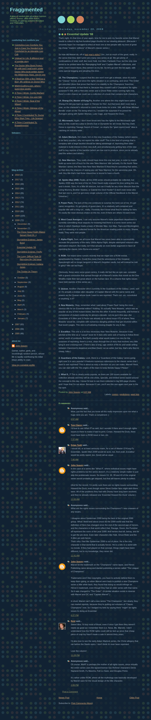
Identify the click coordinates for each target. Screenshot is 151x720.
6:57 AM (74, 419)
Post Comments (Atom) (82, 703)
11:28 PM (75, 655)
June (19, 296)
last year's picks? (93, 54)
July (19, 291)
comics (115, 394)
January (21, 318)
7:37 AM (74, 439)
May (19, 300)
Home (99, 697)
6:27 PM (74, 615)
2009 (17, 216)
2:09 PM (74, 685)
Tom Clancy (76, 425)
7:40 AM (74, 459)
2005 (17, 333)
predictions (124, 394)
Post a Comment (70, 692)
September (22, 282)
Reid (73, 621)
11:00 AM (75, 499)
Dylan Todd (76, 445)
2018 (17, 175)
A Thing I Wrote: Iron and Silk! (28, 97)
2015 (17, 188)
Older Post (134, 697)
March (20, 309)
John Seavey (77, 465)
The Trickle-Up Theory (27, 271)
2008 (17, 220)
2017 (17, 179)
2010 (17, 211)
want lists (135, 394)
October (21, 278)
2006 (17, 329)
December (22, 224)
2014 (17, 193)
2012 (17, 202)
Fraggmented (26, 10)
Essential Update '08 (26, 247)
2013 (17, 198)
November (22, 228)
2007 (17, 324)
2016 (17, 184)
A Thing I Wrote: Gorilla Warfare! (29, 93)
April (19, 305)
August (20, 287)
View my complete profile (23, 365)
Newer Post (64, 697)
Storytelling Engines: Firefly (29, 252)
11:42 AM (75, 555)
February (21, 314)
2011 (17, 206)
